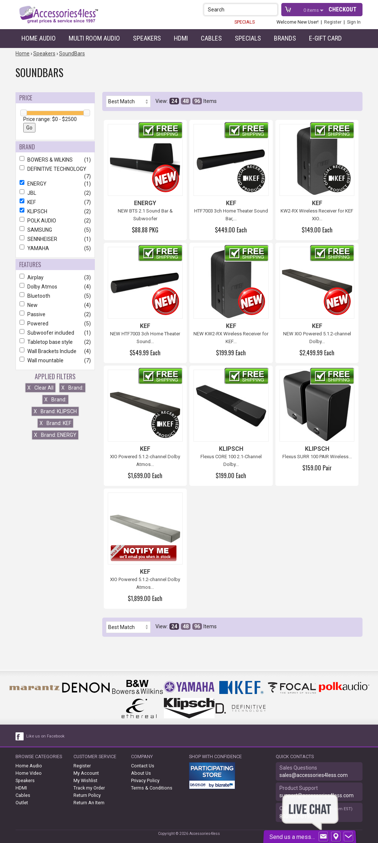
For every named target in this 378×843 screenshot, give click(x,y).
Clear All (40, 388)
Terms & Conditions (151, 788)
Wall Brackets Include (55, 351)
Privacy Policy (145, 780)
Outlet (22, 802)
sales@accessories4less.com (313, 775)
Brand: (72, 388)
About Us (141, 773)
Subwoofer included (55, 332)
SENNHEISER (55, 239)
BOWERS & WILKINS (55, 159)
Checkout (343, 9)
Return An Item (88, 802)
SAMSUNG (55, 230)
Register (332, 22)
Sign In (354, 22)
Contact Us (142, 765)
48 (186, 101)
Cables (211, 38)
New (55, 305)
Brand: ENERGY (55, 435)
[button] (272, 9)
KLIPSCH (55, 211)
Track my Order (89, 788)
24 (174, 101)
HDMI (181, 38)
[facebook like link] (20, 736)
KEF (55, 202)
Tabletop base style (55, 342)
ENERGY (55, 183)
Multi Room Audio (94, 38)
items (311, 10)
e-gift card (325, 38)
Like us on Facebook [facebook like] (45, 736)
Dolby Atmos (55, 286)
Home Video (29, 773)
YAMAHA (55, 248)
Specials (248, 38)
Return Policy (87, 795)
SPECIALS (244, 22)
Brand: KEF (55, 423)
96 (197, 101)
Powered (55, 323)
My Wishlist (85, 780)
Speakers (147, 38)
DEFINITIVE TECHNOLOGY (55, 169)
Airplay (55, 277)
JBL (55, 193)
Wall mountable (55, 360)
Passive (55, 314)
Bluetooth (55, 296)
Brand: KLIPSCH (55, 411)
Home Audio (38, 38)
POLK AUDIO (55, 220)
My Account (86, 773)
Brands (285, 38)
